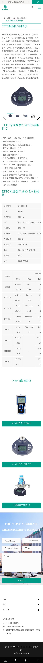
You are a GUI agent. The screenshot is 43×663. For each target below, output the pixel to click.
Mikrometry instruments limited (22, 647)
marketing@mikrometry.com (15, 626)
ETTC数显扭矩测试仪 (14, 21)
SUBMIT (21, 580)
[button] (38, 117)
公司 (4, 605)
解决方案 (6, 610)
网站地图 (17, 653)
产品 (13, 18)
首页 (8, 18)
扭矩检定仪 (21, 18)
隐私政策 (26, 653)
